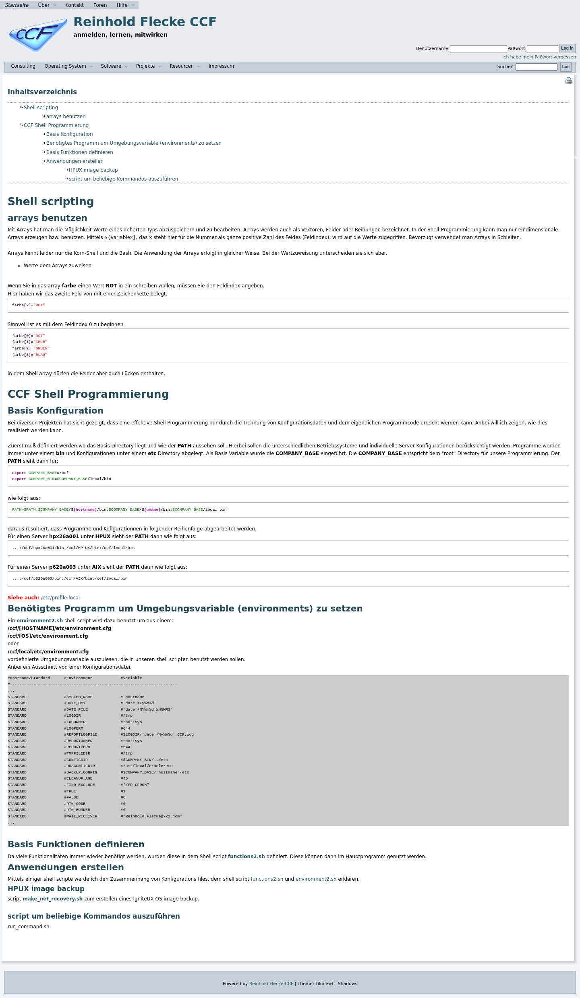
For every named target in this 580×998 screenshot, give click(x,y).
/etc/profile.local (60, 598)
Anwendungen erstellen (75, 161)
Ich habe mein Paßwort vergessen (539, 57)
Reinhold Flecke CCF (145, 22)
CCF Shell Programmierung (56, 125)
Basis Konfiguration (69, 134)
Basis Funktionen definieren (79, 152)
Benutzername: (433, 48)
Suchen (528, 66)
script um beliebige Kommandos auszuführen (123, 179)
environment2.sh (40, 621)
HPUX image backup (93, 170)
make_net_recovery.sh (53, 899)
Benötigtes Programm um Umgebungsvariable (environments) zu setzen (134, 143)
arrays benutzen (66, 116)
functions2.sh (246, 856)
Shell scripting (41, 107)
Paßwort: (517, 48)
